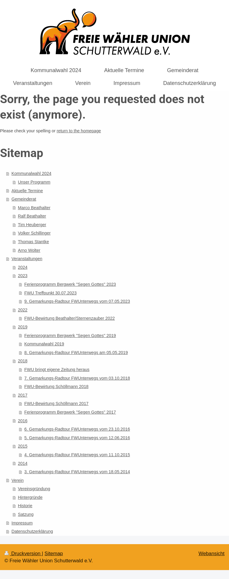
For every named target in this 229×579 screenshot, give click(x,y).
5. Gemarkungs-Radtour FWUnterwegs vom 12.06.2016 (77, 437)
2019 (22, 327)
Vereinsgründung (34, 488)
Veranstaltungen (27, 258)
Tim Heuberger (32, 224)
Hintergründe (30, 497)
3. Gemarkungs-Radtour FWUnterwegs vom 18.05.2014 (77, 471)
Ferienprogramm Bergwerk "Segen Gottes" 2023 (70, 284)
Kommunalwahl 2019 (44, 343)
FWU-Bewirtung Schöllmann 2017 (56, 403)
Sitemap (53, 553)
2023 (22, 275)
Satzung (25, 514)
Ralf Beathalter (32, 216)
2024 (22, 267)
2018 (22, 360)
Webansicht (212, 553)
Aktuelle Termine (27, 190)
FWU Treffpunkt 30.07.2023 (50, 293)
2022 (22, 310)
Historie (25, 505)
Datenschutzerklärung (32, 531)
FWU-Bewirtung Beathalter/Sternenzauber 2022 (69, 318)
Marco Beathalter (34, 207)
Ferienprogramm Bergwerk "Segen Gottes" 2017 (70, 412)
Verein (18, 480)
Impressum (22, 523)
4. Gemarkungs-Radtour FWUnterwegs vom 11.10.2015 (77, 454)
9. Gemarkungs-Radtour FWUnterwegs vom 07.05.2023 (77, 301)
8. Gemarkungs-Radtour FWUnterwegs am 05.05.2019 (76, 352)
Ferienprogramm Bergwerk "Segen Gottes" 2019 (70, 335)
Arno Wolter (29, 250)
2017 (22, 395)
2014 (22, 463)
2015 (22, 446)
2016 (22, 420)
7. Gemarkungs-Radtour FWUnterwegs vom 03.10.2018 (77, 378)
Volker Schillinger (34, 233)
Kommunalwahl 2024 (32, 173)
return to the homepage (79, 130)
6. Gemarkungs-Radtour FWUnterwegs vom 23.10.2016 (77, 429)
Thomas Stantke (33, 241)
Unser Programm (34, 182)
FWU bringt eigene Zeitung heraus (56, 369)
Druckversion (23, 553)
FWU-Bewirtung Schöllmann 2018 (56, 386)
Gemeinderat (24, 199)
